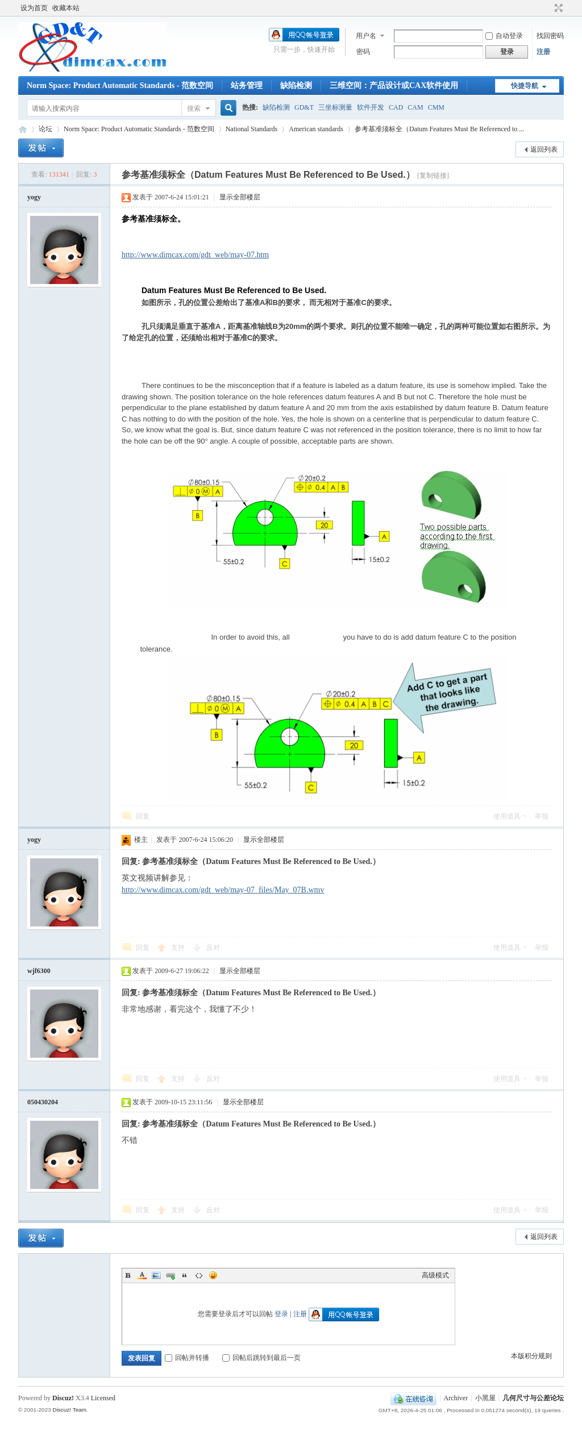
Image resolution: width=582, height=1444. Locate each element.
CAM (415, 107)
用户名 (366, 36)
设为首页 (34, 8)
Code (199, 1275)
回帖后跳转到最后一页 (261, 1358)
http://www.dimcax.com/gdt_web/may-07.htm (195, 255)
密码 (363, 52)
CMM (436, 107)
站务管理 (247, 85)
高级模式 (435, 1275)
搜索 (194, 108)
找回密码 (550, 36)
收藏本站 (66, 8)
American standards (316, 129)
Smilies (213, 1275)
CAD (396, 107)
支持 (178, 947)
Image (156, 1275)
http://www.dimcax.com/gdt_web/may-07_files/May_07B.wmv (223, 890)
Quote (184, 1275)
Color (142, 1275)
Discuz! (63, 1398)
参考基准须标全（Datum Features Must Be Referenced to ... (439, 129)
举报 (541, 816)
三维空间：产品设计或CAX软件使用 (394, 85)
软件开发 (370, 107)
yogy (34, 197)
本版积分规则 (531, 1356)
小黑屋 (485, 1398)
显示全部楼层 (239, 197)
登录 (281, 1314)
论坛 (45, 129)
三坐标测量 (335, 107)
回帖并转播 (187, 1358)
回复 (142, 816)
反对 (213, 947)
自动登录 (504, 36)
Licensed (103, 1398)
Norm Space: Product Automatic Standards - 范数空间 (120, 85)
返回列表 (544, 149)
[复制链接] (433, 176)
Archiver (456, 1398)
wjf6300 (39, 971)
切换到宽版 (557, 8)
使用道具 (507, 816)
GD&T (304, 107)
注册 (543, 52)
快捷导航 (524, 86)
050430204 (42, 1102)
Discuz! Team (69, 1410)
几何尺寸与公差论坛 (22, 129)
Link (170, 1275)
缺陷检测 (296, 85)
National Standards (252, 129)
